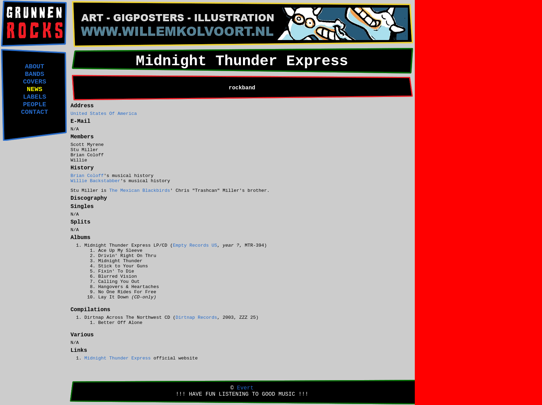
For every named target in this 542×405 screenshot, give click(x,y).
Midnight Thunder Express (117, 358)
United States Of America (104, 113)
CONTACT (34, 112)
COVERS (34, 82)
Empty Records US (195, 245)
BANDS (34, 74)
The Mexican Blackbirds (139, 190)
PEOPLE (34, 104)
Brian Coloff (87, 175)
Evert (245, 388)
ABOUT (34, 66)
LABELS (34, 97)
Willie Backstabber (95, 181)
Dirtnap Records (196, 317)
